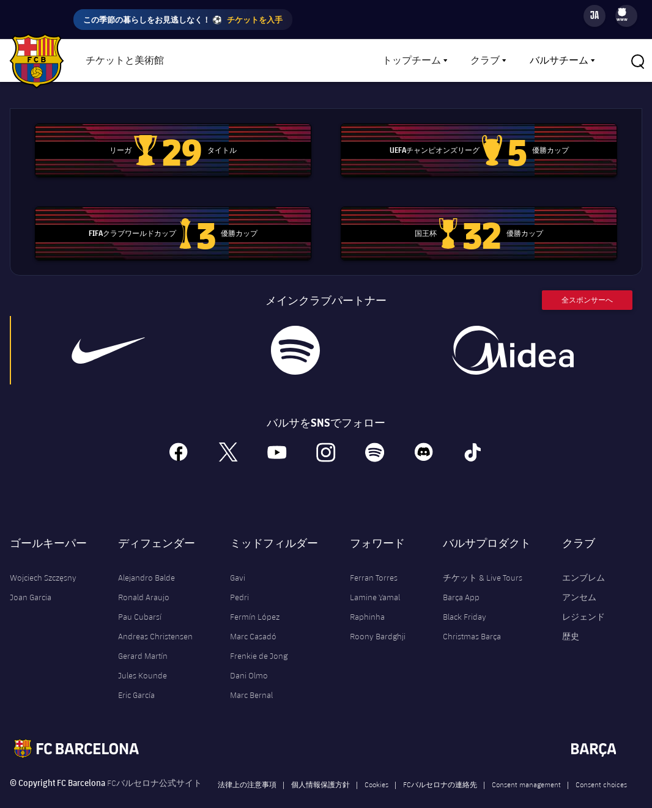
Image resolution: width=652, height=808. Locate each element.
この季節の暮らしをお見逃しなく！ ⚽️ (183, 19)
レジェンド (583, 599)
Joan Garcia (30, 579)
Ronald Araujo (143, 579)
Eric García (136, 677)
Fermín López (255, 599)
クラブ (485, 60)
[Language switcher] (594, 16)
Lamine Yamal (375, 579)
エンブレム (583, 560)
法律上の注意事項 (247, 766)
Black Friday (464, 599)
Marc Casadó (253, 618)
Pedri (239, 579)
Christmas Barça (472, 618)
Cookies (376, 766)
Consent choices (601, 766)
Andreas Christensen (155, 618)
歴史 (570, 618)
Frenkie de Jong (258, 638)
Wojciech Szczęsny (43, 560)
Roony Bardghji (378, 618)
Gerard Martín (143, 638)
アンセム (579, 579)
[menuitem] (622, 12)
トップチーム (411, 60)
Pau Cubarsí (139, 599)
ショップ (214, 60)
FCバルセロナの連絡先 (440, 766)
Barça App (461, 579)
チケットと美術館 (125, 60)
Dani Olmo (249, 658)
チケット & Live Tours (482, 560)
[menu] (626, 16)
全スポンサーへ (587, 282)
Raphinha (367, 599)
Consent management (526, 766)
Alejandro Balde (146, 560)
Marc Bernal (251, 677)
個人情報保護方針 (320, 766)
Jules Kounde (142, 658)
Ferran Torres (374, 560)
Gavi (237, 560)
